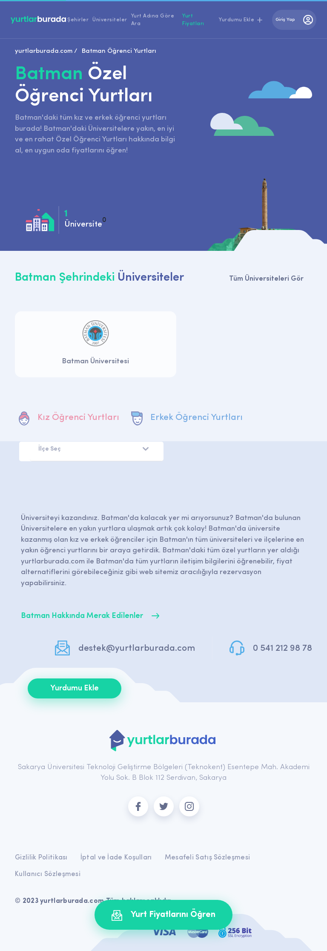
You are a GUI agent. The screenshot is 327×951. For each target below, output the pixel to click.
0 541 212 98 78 (282, 648)
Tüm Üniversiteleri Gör (266, 278)
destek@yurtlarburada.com (136, 648)
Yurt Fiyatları (193, 20)
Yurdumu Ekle (74, 688)
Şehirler (78, 20)
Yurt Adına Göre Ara (153, 20)
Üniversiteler (109, 20)
